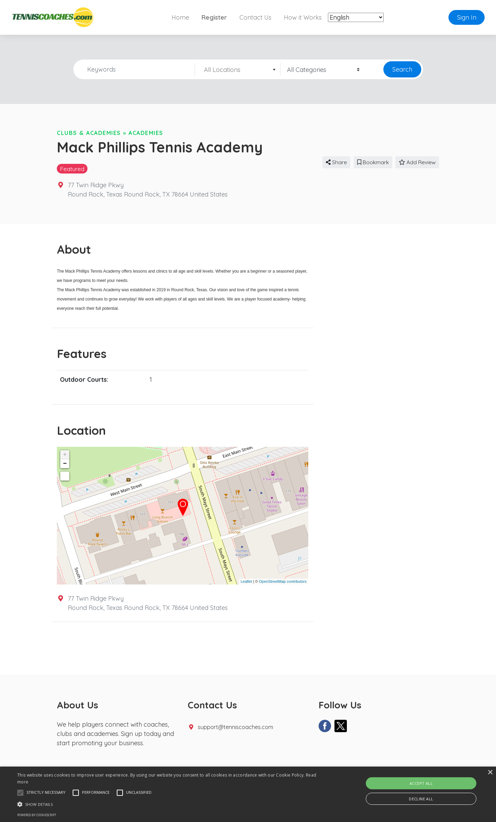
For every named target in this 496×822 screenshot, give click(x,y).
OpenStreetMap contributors (283, 581)
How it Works (303, 17)
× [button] (490, 772)
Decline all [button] (421, 798)
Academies (145, 132)
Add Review (417, 162)
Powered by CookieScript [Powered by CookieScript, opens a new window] (36, 815)
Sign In (466, 17)
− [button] (65, 464)
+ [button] (65, 455)
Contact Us (255, 17)
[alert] (248, 794)
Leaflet (246, 581)
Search (402, 69)
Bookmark (373, 162)
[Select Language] (356, 17)
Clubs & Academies (89, 132)
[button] (20, 793)
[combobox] (238, 69)
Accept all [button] (421, 783)
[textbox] (237, 70)
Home (180, 17)
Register (214, 17)
